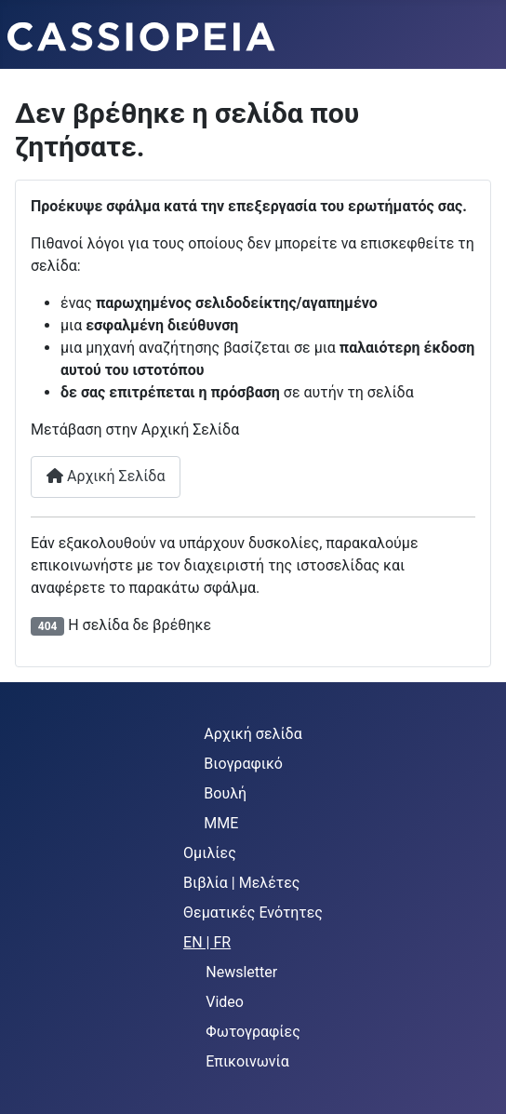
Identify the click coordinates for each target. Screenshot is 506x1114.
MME (221, 823)
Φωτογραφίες (253, 1031)
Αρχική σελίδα (252, 734)
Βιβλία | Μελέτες (241, 883)
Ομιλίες (209, 853)
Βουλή (225, 793)
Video (225, 1002)
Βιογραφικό (243, 763)
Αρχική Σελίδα (106, 476)
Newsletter (241, 972)
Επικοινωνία (247, 1061)
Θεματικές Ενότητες (253, 912)
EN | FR (207, 942)
